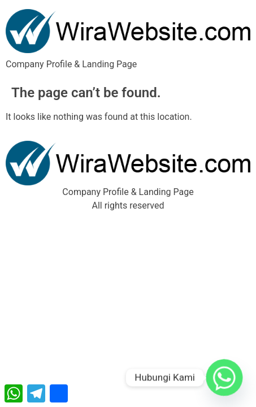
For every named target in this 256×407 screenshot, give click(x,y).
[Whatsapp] (224, 377)
